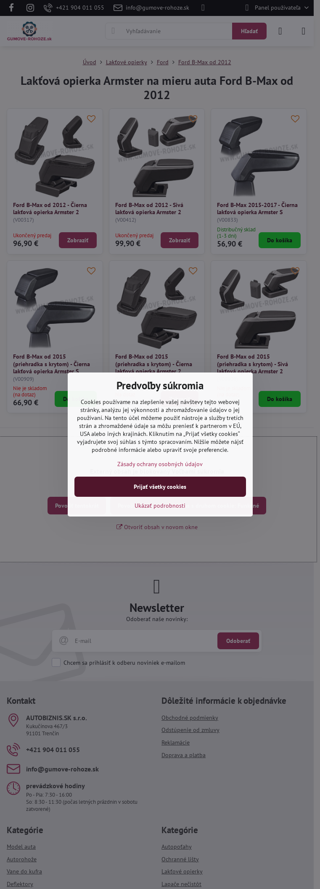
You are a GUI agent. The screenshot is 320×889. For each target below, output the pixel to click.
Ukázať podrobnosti (160, 505)
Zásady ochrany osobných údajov (160, 464)
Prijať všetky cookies (160, 486)
